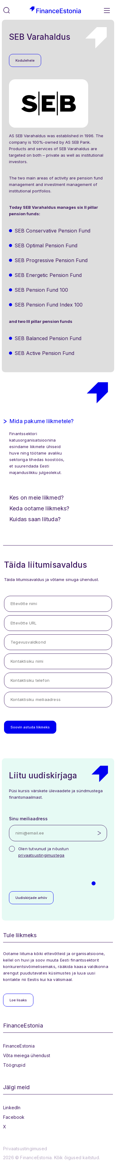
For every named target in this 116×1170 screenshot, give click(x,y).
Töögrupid (14, 1065)
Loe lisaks (18, 1000)
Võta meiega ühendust (26, 1055)
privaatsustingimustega (41, 855)
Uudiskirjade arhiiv (31, 898)
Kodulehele (25, 60)
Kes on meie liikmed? (36, 497)
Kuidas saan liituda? (35, 519)
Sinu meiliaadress (28, 818)
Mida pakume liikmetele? (41, 421)
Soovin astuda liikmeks (30, 727)
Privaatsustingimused (25, 1148)
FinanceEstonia (19, 1045)
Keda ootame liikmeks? (39, 508)
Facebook (14, 1117)
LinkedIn (12, 1107)
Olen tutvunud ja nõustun (43, 852)
